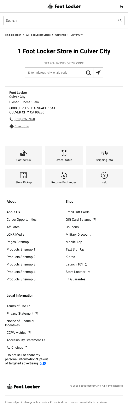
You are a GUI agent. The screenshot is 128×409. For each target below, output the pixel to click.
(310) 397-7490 (24, 119)
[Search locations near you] (98, 73)
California (60, 34)
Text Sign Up (75, 249)
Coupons (72, 227)
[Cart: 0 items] (121, 6)
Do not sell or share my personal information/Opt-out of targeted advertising (26, 359)
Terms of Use (18, 306)
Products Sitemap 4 (21, 272)
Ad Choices (17, 347)
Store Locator (77, 272)
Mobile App (74, 242)
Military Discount (78, 234)
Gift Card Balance (80, 220)
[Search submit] (120, 20)
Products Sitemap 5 (21, 279)
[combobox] (64, 20)
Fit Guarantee (75, 279)
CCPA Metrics (18, 333)
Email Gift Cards (77, 212)
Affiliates (13, 227)
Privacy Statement (22, 313)
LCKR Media (15, 234)
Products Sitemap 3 (21, 264)
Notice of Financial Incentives (19, 323)
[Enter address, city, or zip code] (64, 72)
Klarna (70, 257)
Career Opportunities (21, 220)
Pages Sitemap (18, 242)
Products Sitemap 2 (21, 257)
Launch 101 (76, 264)
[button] (88, 73)
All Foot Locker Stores (38, 34)
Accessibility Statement (26, 340)
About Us (13, 212)
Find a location (13, 34)
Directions (21, 126)
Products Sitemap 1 (21, 249)
